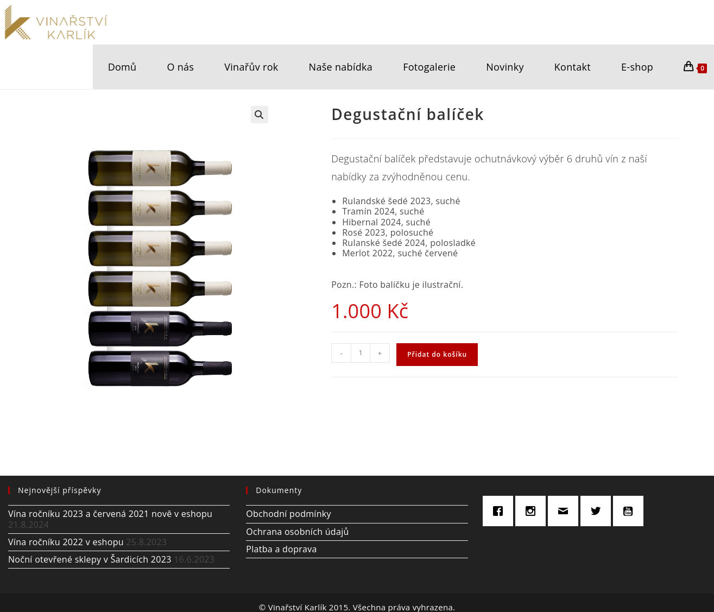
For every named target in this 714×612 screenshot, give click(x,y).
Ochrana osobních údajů (297, 532)
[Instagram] (533, 511)
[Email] (565, 511)
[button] (259, 114)
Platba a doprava (281, 549)
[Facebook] (500, 511)
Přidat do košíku (437, 354)
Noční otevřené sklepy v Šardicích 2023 (90, 559)
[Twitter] (598, 511)
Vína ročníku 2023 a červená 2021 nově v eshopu (110, 514)
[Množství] (360, 353)
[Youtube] (631, 511)
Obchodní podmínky (288, 514)
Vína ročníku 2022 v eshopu (66, 542)
